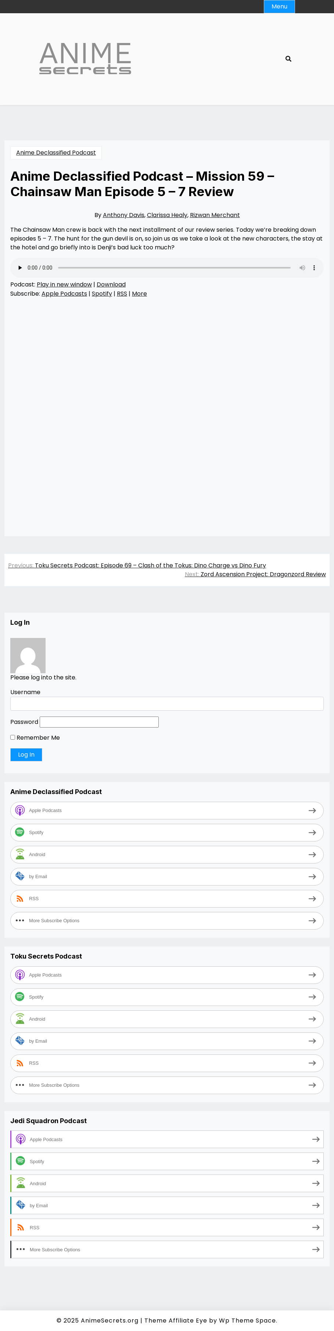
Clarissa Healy (167, 215)
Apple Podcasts (64, 293)
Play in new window (64, 284)
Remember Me (35, 737)
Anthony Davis (123, 215)
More (139, 293)
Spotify (102, 293)
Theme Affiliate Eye (175, 1320)
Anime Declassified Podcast (56, 152)
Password (24, 722)
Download (111, 284)
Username (25, 692)
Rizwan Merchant (215, 215)
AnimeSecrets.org (110, 1320)
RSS (122, 293)
